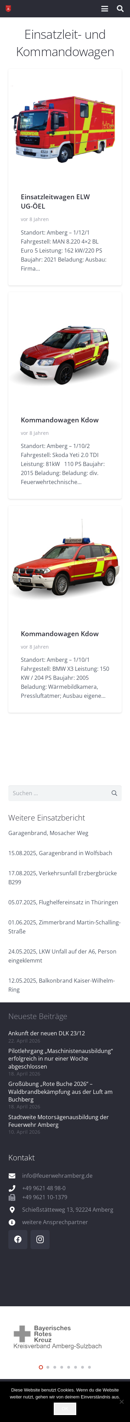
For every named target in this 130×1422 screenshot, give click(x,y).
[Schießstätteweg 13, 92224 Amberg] (15, 1209)
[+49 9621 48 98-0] (15, 1188)
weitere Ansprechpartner (55, 1222)
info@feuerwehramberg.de (57, 1175)
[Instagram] (40, 1239)
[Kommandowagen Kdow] (65, 348)
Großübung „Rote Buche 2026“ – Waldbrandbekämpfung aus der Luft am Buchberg (60, 1091)
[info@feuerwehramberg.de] (15, 1176)
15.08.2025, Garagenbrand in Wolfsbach (60, 853)
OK (65, 1408)
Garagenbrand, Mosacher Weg (48, 833)
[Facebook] (17, 1239)
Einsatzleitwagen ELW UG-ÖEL (55, 201)
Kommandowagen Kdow (60, 419)
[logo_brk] (65, 1336)
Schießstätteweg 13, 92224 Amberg (67, 1209)
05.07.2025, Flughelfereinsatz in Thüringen (63, 902)
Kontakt (21, 1157)
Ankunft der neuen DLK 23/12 (46, 1033)
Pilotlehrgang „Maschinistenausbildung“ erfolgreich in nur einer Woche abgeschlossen (60, 1058)
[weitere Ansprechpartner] (15, 1222)
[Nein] (121, 1401)
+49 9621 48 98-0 (44, 1188)
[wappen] (8, 8)
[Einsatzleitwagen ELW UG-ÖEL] (65, 125)
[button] (105, 8)
